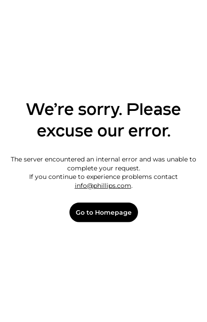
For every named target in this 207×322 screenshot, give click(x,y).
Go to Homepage (104, 212)
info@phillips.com (103, 186)
